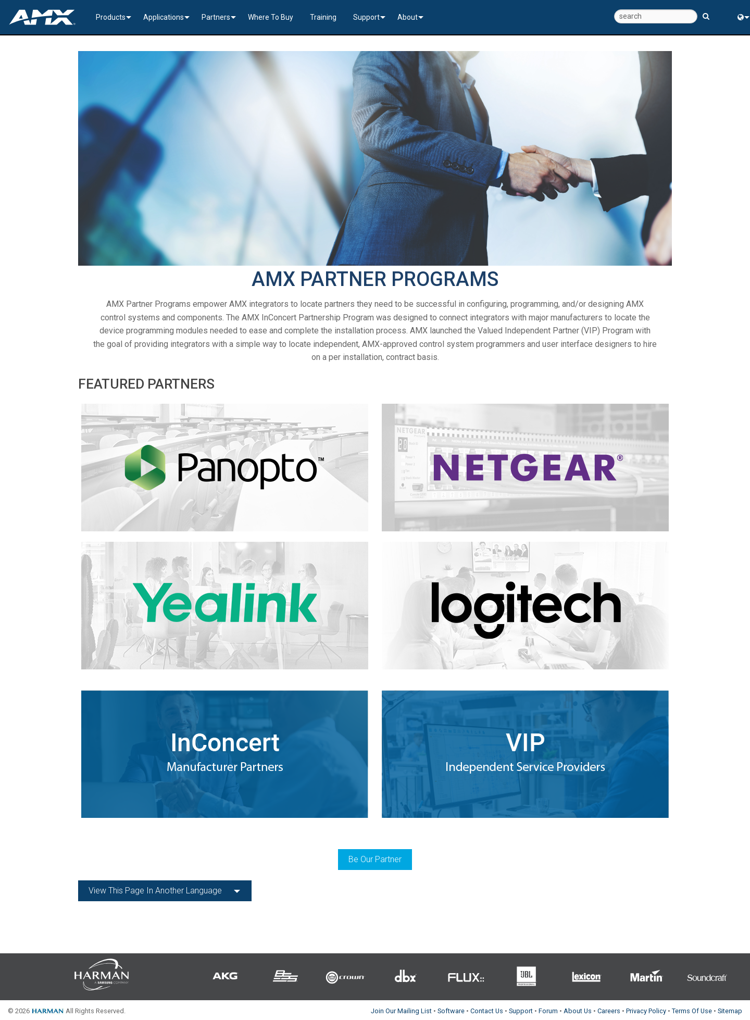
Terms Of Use (692, 1011)
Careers (608, 1011)
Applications (163, 17)
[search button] (706, 11)
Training (323, 17)
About (407, 17)
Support (366, 17)
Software (451, 1011)
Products (111, 17)
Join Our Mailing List (401, 1011)
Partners (216, 17)
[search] (655, 16)
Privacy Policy (646, 1011)
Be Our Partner (375, 859)
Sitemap (730, 1011)
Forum (548, 1011)
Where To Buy (270, 17)
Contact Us (486, 1011)
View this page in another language (155, 890)
